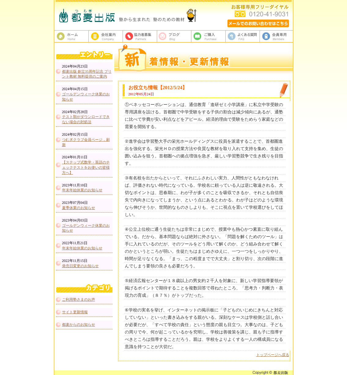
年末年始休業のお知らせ (82, 190)
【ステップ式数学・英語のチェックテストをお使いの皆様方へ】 (86, 167)
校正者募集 (140, 36)
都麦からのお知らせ (78, 324)
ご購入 (208, 36)
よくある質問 (243, 36)
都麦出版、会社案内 (106, 36)
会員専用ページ (277, 36)
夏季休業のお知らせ (78, 208)
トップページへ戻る (272, 355)
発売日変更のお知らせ (80, 266)
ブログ (174, 36)
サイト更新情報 (75, 312)
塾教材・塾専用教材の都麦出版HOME (71, 36)
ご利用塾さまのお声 (78, 299)
